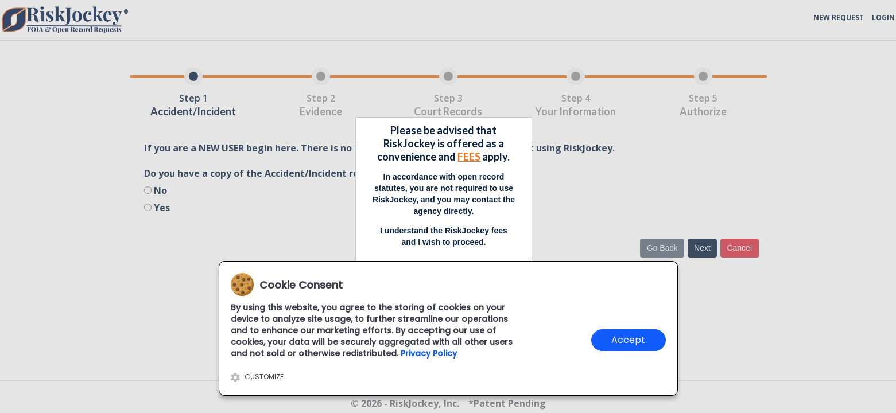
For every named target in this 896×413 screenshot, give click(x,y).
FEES (468, 156)
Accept (628, 339)
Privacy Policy (429, 353)
